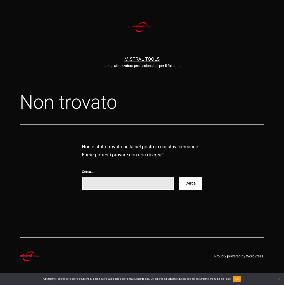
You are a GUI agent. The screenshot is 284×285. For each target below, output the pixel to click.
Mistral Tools (142, 59)
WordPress (254, 256)
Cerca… (87, 172)
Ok (237, 278)
